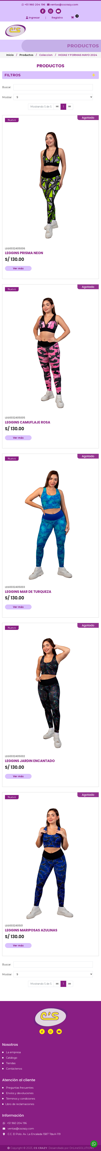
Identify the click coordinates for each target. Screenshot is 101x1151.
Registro (57, 17)
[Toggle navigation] (94, 30)
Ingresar (33, 17)
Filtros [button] (12, 75)
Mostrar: (7, 97)
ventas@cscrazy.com (62, 4)
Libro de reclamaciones (18, 1104)
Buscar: (6, 87)
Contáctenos (12, 1068)
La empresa (11, 1052)
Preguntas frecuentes (17, 1087)
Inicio (10, 55)
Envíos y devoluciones (17, 1093)
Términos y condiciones (18, 1098)
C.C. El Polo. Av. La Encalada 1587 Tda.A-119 (31, 1134)
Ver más (18, 268)
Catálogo (9, 1057)
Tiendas (8, 1063)
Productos (26, 55)
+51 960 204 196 (33, 4)
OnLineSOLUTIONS (81, 1148)
